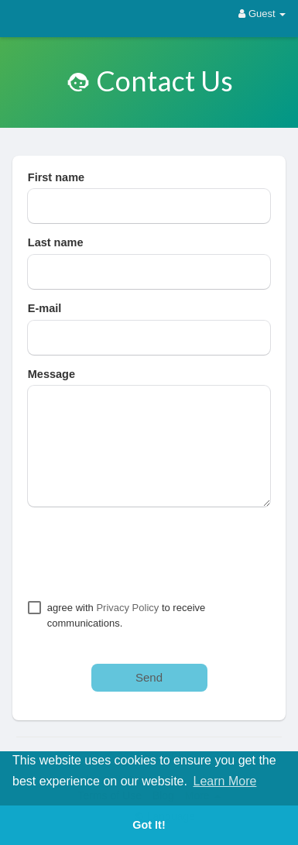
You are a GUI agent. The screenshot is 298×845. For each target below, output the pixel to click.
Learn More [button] (225, 781)
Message (51, 374)
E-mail (45, 308)
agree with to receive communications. (126, 615)
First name (56, 177)
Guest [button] (262, 13)
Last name (56, 242)
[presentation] (145, 553)
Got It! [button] (148, 825)
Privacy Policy (127, 607)
